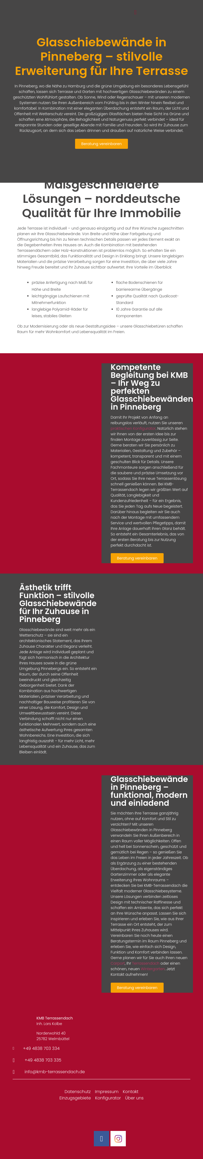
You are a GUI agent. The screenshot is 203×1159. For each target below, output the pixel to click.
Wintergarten (153, 969)
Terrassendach (146, 963)
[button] (135, 12)
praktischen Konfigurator (133, 428)
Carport (118, 963)
